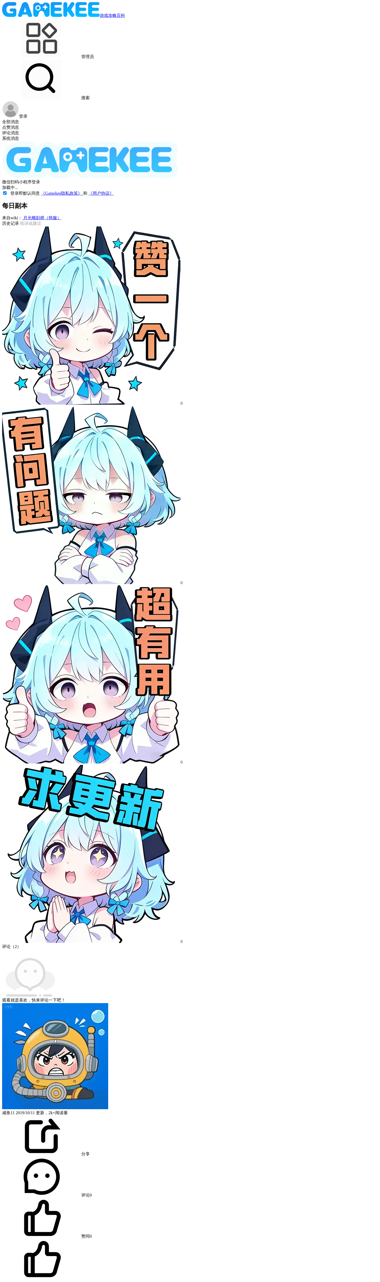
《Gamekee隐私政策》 (62, 193)
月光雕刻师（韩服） (41, 218)
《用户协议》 (101, 193)
